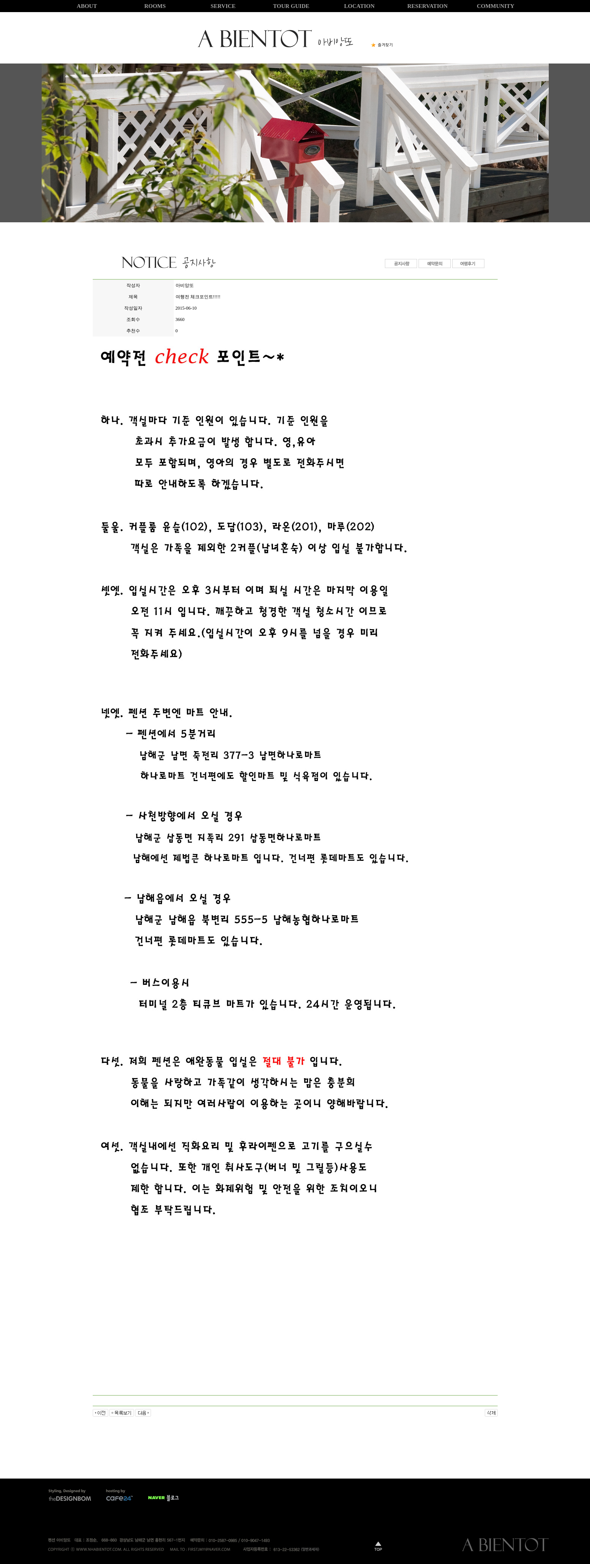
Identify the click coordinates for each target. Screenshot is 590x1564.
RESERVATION (427, 6)
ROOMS (155, 6)
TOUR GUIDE (291, 6)
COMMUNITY (495, 6)
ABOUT (87, 6)
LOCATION (359, 6)
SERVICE (222, 6)
